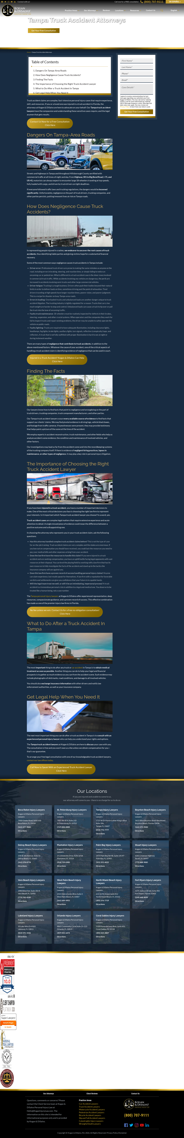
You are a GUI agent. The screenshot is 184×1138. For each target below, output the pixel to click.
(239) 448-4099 (141, 897)
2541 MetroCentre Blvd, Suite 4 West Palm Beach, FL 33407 (70, 895)
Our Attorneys (90, 10)
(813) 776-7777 (102, 830)
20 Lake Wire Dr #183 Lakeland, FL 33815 (27, 927)
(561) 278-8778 (24, 862)
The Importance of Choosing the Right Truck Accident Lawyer (65, 84)
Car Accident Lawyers (88, 1104)
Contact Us (150, 10)
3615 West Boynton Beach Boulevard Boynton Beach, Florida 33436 (150, 821)
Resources (134, 10)
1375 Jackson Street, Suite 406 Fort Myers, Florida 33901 (147, 892)
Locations (119, 10)
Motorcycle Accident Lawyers (92, 1109)
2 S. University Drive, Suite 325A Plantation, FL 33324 (70, 857)
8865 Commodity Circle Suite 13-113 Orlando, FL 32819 (72, 927)
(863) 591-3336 (24, 933)
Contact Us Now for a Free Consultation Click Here (50, 123)
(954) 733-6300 (63, 862)
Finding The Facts (44, 79)
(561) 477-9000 (24, 827)
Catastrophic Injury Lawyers (91, 1121)
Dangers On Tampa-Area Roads (50, 70)
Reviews (106, 10)
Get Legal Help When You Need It (51, 92)
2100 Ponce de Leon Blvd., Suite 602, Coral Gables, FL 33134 (110, 927)
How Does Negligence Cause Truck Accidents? (58, 75)
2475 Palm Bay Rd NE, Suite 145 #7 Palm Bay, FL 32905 (110, 857)
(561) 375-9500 (141, 827)
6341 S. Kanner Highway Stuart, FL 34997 (145, 857)
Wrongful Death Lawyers (90, 1124)
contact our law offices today (40, 760)
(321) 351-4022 (102, 862)
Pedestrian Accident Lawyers (91, 1112)
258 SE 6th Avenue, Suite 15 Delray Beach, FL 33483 (29, 857)
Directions (22, 831)
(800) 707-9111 (151, 1)
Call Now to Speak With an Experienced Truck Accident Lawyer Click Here (61, 769)
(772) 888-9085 (141, 862)
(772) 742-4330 (24, 897)
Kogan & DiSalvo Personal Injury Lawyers (31, 815)
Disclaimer (122, 1133)
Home (29, 52)
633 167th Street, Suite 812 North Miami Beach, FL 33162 (108, 895)
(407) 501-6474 (63, 933)
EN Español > (174, 2)
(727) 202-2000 (63, 827)
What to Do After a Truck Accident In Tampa (57, 88)
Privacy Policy (125, 107)
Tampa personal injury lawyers (44, 596)
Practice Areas (71, 10)
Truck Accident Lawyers (89, 1106)
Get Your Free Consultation (43, 30)
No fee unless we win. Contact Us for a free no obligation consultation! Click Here (65, 612)
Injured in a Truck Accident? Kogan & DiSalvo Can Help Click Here (57, 359)
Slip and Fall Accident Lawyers (92, 1118)
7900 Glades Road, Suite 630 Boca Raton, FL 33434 (29, 821)
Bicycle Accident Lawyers (90, 1115)
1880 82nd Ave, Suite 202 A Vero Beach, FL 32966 (29, 892)
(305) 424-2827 (102, 933)
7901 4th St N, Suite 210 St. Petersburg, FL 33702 (67, 821)
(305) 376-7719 (102, 900)
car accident (77, 667)
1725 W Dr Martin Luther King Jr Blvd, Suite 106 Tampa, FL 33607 (111, 823)
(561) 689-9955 (63, 900)
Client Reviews (92, 1094)
